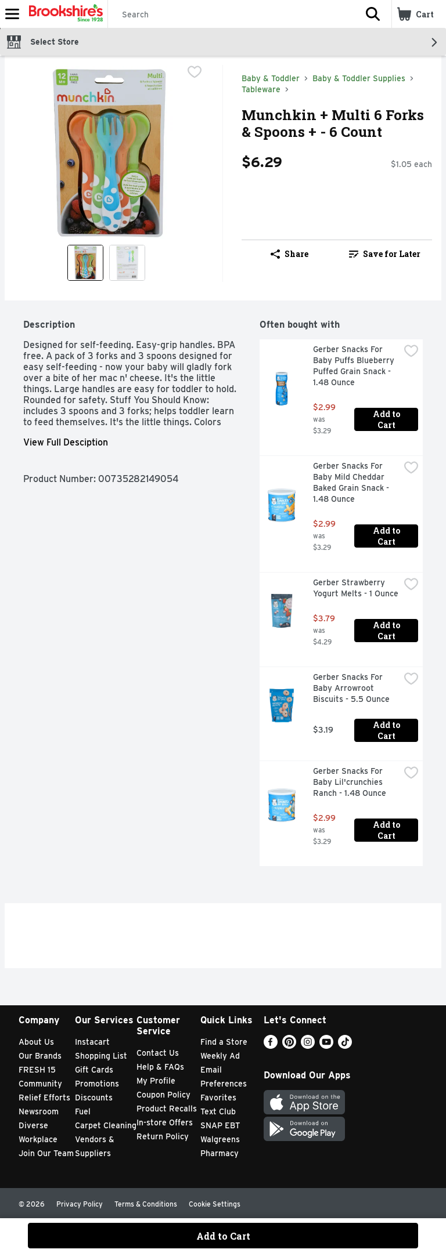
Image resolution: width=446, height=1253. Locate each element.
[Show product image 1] (85, 263)
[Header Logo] (63, 14)
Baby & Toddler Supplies (358, 78)
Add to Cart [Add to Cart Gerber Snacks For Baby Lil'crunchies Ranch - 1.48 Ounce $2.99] (387, 830)
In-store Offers (164, 1122)
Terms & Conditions (145, 1204)
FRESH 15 (37, 1069)
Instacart (92, 1041)
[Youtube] (326, 1045)
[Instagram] (308, 1045)
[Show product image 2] (127, 263)
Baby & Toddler (271, 78)
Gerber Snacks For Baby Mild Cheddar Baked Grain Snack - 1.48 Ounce (352, 482)
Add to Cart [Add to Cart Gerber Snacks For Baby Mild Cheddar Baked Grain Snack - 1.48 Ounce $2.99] (387, 536)
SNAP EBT (220, 1125)
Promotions (97, 1083)
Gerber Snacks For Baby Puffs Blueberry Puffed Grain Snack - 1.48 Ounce (355, 366)
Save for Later (384, 253)
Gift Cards (94, 1069)
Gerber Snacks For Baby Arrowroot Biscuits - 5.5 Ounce (351, 688)
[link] (384, 254)
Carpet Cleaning (105, 1125)
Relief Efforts (44, 1097)
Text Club (218, 1111)
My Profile (155, 1080)
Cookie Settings (214, 1204)
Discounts (94, 1097)
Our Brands (40, 1055)
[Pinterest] (289, 1045)
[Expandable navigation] (12, 14)
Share (289, 253)
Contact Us (157, 1053)
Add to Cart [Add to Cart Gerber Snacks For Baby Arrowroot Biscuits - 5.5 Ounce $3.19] (387, 730)
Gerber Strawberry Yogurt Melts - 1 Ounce (355, 588)
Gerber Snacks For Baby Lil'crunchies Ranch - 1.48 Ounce (349, 782)
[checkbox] (194, 73)
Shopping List (101, 1055)
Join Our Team (46, 1153)
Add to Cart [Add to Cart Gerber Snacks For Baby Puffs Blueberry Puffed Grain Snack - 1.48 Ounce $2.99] (387, 419)
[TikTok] (345, 1045)
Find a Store (223, 1041)
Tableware (261, 89)
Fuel (83, 1111)
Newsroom (39, 1111)
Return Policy (162, 1136)
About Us (36, 1041)
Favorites (218, 1097)
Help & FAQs (160, 1066)
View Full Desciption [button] (65, 442)
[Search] (231, 14)
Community (40, 1083)
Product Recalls (166, 1108)
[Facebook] (271, 1045)
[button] (372, 14)
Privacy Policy (79, 1204)
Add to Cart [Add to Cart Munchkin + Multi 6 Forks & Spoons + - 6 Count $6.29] (223, 1236)
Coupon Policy (163, 1094)
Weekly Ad (220, 1055)
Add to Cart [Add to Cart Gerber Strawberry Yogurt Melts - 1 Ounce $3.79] (387, 631)
